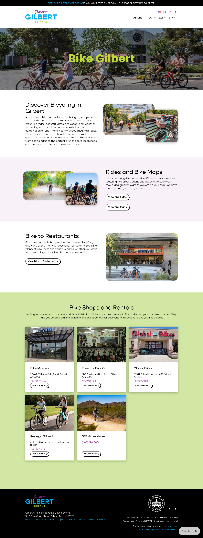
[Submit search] (196, 531)
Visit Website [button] (38, 385)
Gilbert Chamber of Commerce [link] (42, 519)
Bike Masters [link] (40, 368)
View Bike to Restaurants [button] (43, 261)
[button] (169, 12)
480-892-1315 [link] (141, 380)
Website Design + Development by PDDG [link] (158, 529)
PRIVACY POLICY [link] (171, 526)
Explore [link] (137, 18)
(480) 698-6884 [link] (91, 442)
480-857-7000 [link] (38, 380)
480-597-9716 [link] (38, 449)
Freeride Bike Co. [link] (94, 368)
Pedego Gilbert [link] (41, 436)
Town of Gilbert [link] (97, 519)
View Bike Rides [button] (117, 197)
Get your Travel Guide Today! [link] (65, 3)
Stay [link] (172, 18)
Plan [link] (150, 18)
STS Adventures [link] (94, 436)
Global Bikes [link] (143, 368)
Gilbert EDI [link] (66, 519)
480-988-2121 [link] (89, 380)
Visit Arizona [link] (80, 519)
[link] (41, 22)
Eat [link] (161, 18)
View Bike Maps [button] (117, 207)
